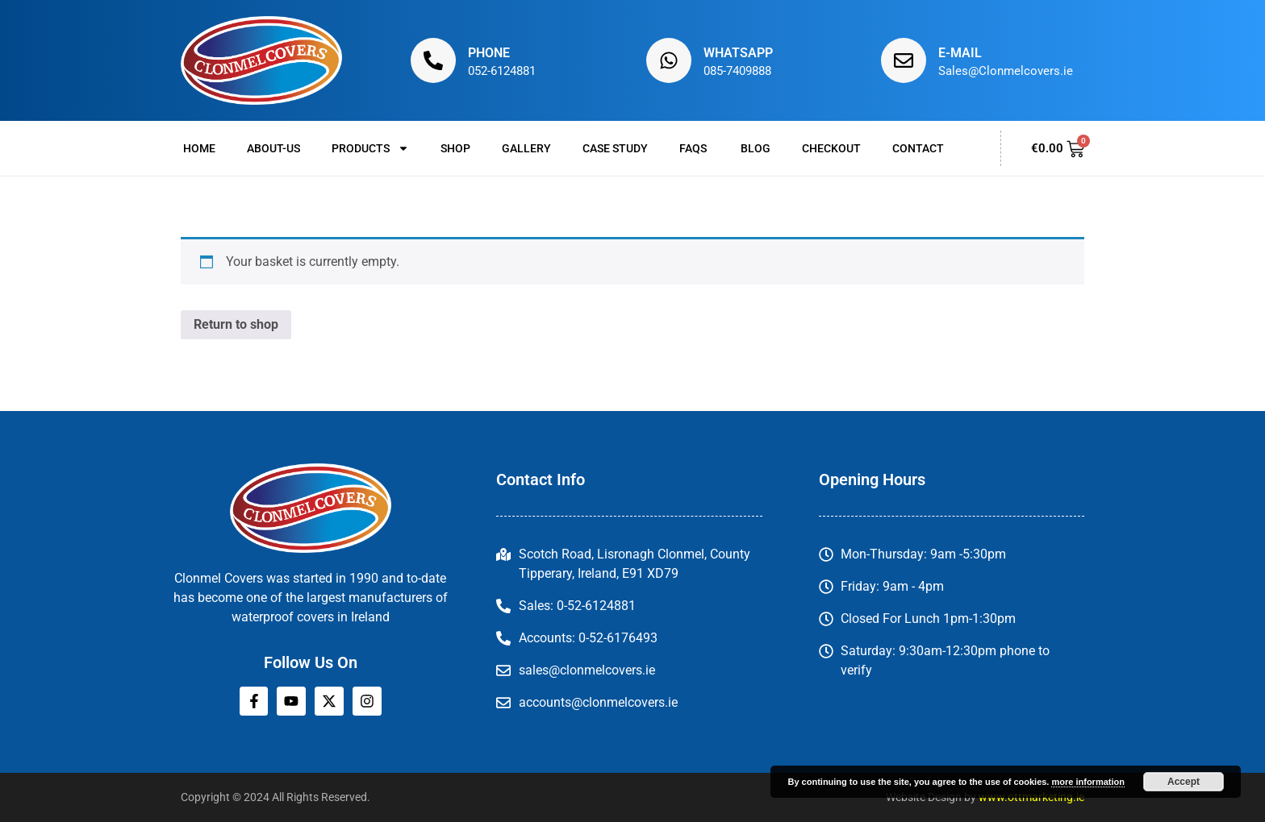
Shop (455, 148)
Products (370, 148)
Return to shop (236, 324)
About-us (273, 148)
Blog (755, 148)
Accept (1183, 781)
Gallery (526, 148)
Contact (918, 148)
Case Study (615, 148)
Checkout (831, 148)
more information (1087, 782)
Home (199, 148)
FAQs (694, 148)
